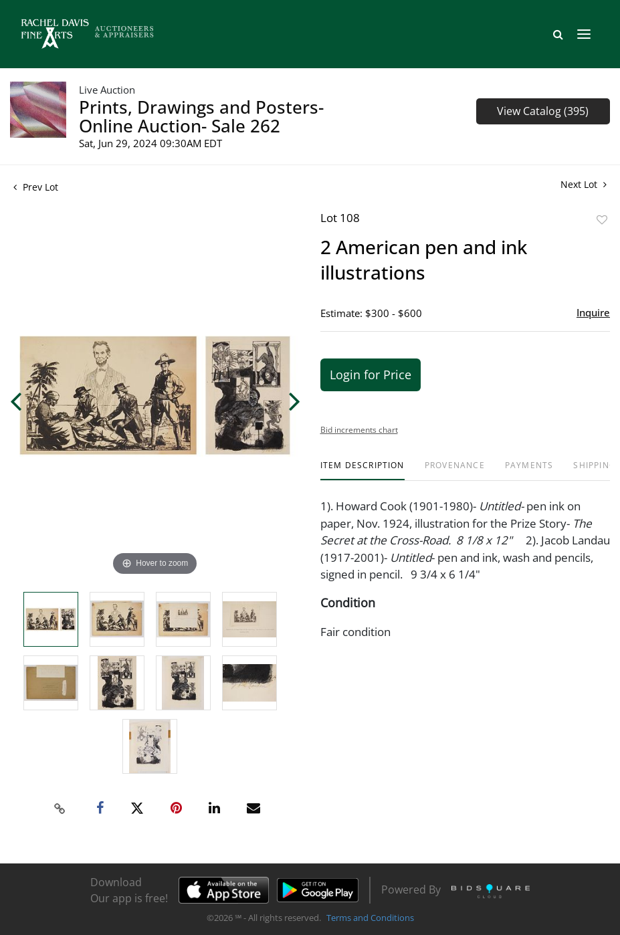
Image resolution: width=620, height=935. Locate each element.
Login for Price (370, 375)
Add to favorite (602, 219)
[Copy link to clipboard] (59, 809)
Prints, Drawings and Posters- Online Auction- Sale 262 (201, 116)
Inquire (593, 312)
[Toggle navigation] (584, 34)
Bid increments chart (359, 429)
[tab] (362, 470)
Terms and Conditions (370, 918)
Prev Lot (35, 187)
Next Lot (583, 184)
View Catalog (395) (543, 111)
